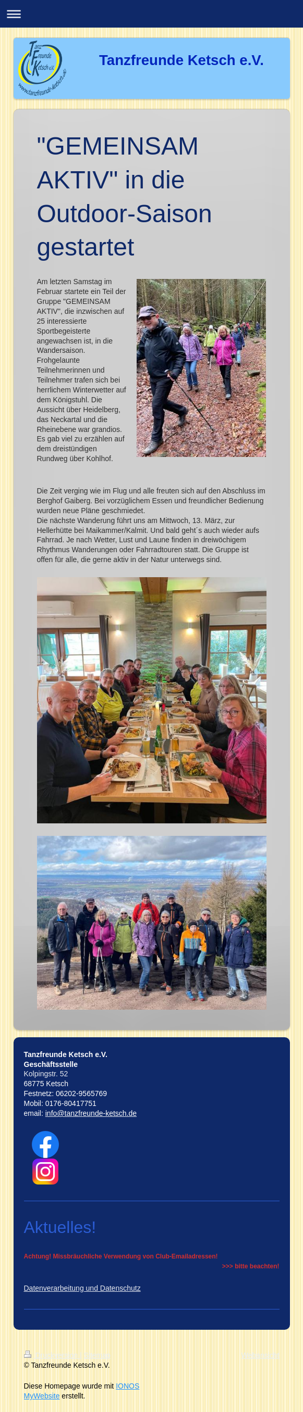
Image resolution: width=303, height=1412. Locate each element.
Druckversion (52, 1355)
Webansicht (260, 1355)
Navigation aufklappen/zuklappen (151, 14)
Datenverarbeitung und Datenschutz (82, 1288)
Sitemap (97, 1355)
